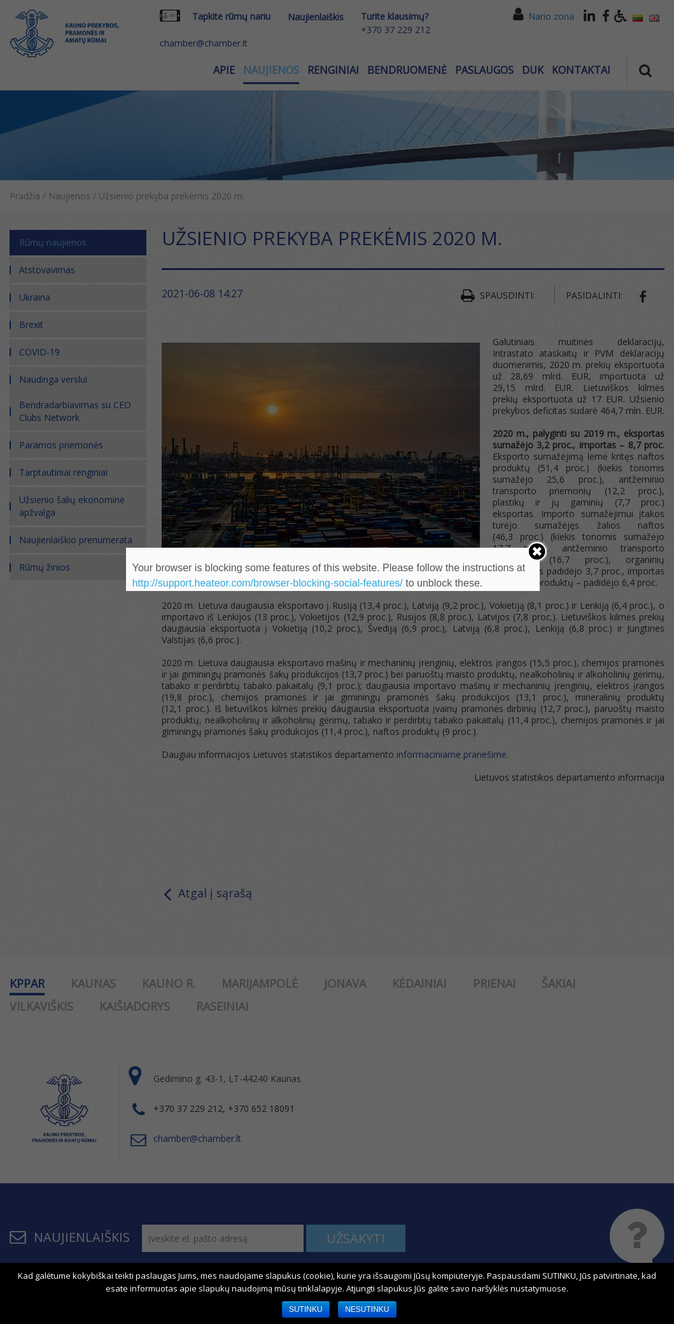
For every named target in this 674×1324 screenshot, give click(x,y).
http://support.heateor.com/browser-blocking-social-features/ (267, 583)
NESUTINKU (367, 1309)
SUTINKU (306, 1309)
